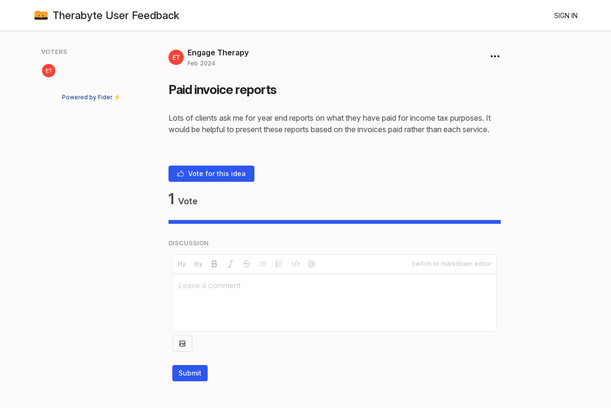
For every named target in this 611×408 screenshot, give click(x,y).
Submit (190, 373)
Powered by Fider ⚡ (91, 97)
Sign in (566, 15)
